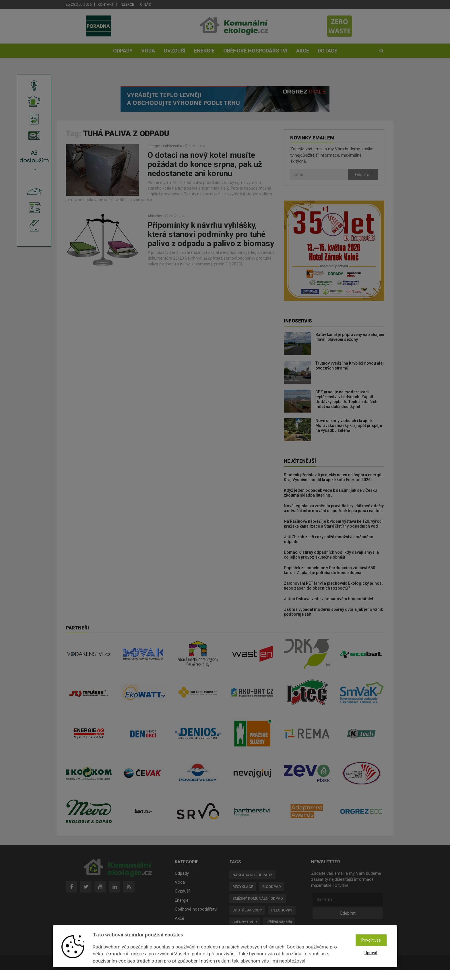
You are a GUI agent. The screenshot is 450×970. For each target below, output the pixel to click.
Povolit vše (371, 940)
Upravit (370, 952)
